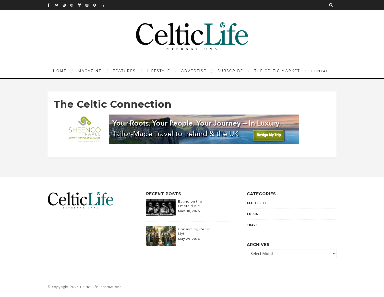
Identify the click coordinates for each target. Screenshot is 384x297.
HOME (60, 71)
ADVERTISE (193, 71)
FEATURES (124, 71)
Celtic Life (257, 203)
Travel (253, 225)
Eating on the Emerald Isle (190, 203)
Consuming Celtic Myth (194, 231)
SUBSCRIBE (230, 71)
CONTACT (321, 71)
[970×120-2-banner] (180, 142)
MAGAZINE (90, 71)
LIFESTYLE (158, 71)
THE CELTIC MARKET (277, 71)
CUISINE (254, 214)
